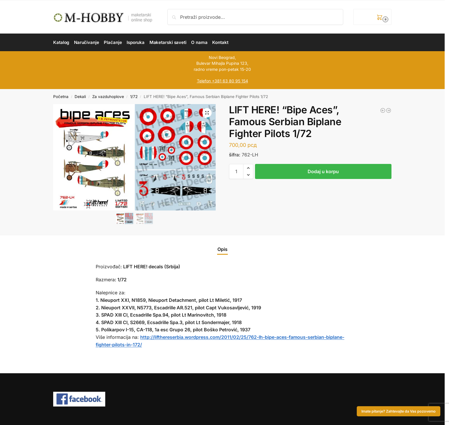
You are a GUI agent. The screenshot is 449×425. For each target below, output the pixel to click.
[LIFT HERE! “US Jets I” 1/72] (383, 110)
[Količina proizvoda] (236, 171)
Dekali (80, 96)
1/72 (134, 96)
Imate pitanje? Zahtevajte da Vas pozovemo (398, 411)
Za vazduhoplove (108, 96)
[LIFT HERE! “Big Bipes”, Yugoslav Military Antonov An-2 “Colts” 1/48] (388, 110)
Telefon (204, 80)
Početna (61, 96)
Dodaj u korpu (323, 171)
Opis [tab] (222, 249)
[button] (372, 17)
